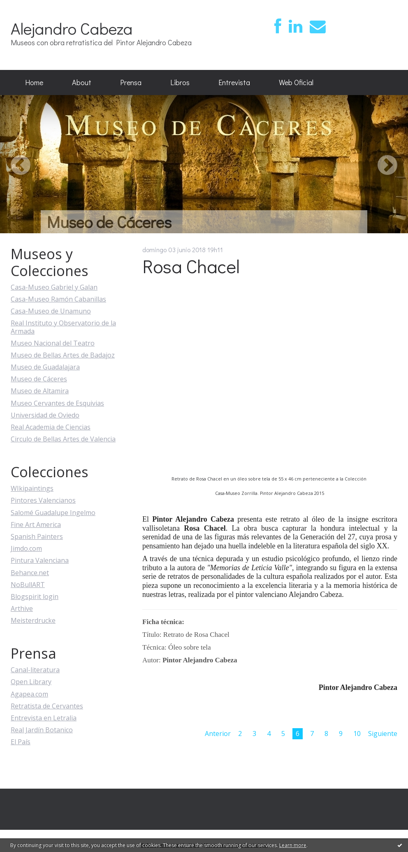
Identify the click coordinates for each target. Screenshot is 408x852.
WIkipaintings (32, 488)
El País (20, 741)
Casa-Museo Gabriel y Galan (54, 287)
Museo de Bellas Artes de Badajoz (63, 355)
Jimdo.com (26, 548)
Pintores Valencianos (43, 500)
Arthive (22, 608)
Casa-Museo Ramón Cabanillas (58, 299)
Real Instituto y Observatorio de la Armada (63, 326)
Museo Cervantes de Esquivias (57, 403)
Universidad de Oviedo (45, 415)
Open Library (31, 681)
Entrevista (234, 82)
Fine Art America (36, 524)
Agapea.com (29, 694)
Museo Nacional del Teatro (53, 343)
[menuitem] (34, 82)
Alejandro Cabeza (71, 28)
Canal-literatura (35, 669)
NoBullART (28, 584)
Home (34, 82)
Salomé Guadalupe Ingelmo (53, 512)
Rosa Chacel (191, 266)
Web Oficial (296, 82)
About (81, 82)
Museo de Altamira (40, 390)
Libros (180, 82)
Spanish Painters (37, 536)
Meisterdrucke (33, 620)
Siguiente (382, 733)
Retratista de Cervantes (47, 705)
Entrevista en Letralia (43, 717)
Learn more (292, 845)
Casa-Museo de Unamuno (51, 311)
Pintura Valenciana (40, 560)
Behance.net (30, 572)
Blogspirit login (34, 596)
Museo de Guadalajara (45, 366)
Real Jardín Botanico (42, 729)
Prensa (130, 82)
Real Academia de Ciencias (50, 427)
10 (357, 733)
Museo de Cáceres (39, 378)
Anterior (218, 733)
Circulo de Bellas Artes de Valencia (63, 438)
